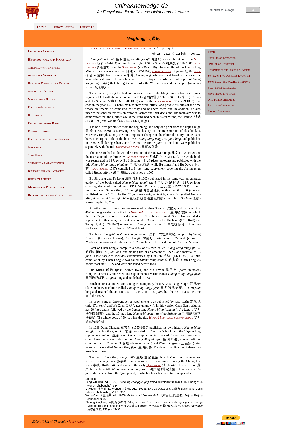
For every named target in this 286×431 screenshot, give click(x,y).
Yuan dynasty (163, 101)
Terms (211, 51)
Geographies (35, 147)
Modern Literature (219, 111)
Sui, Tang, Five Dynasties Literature (229, 75)
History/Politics (63, 26)
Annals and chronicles (138, 48)
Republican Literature (221, 105)
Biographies (35, 115)
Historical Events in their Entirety (48, 83)
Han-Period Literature (221, 63)
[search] (225, 10)
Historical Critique (39, 178)
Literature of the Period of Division (229, 69)
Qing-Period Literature (221, 99)
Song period (129, 67)
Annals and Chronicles (42, 75)
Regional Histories (39, 131)
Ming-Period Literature (222, 93)
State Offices (35, 155)
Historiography (111, 48)
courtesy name (161, 71)
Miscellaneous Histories (42, 99)
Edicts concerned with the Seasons (48, 139)
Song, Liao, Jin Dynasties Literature (229, 81)
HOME (41, 26)
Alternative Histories (40, 91)
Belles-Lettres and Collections (50, 195)
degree (100, 168)
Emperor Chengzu (137, 156)
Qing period (153, 365)
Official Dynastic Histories (44, 67)
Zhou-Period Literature (222, 57)
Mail (71, 421)
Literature (87, 26)
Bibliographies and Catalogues (46, 170)
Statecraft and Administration (46, 162)
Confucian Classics (41, 51)
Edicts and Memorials (41, 107)
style (197, 71)
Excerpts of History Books (43, 123)
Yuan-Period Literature (222, 87)
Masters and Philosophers (46, 187)
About (81, 421)
